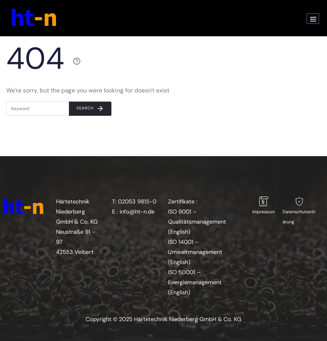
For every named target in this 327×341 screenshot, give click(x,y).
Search (90, 108)
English (179, 232)
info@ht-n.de (137, 211)
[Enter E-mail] (37, 109)
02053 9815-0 (137, 201)
